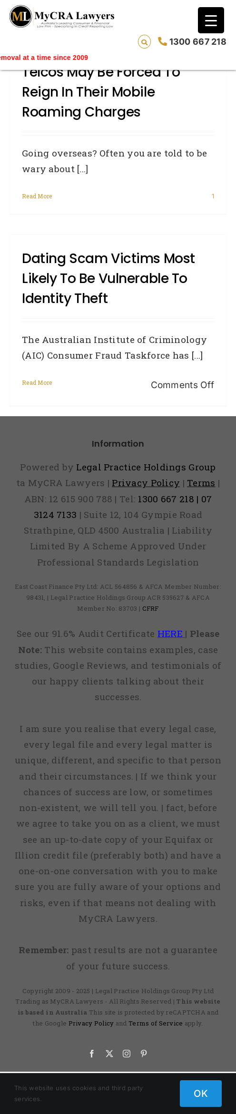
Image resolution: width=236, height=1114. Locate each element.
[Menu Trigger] (211, 20)
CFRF (150, 608)
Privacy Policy (91, 1023)
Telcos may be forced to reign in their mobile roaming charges (101, 92)
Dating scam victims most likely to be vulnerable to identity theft (108, 278)
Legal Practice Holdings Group (146, 467)
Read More (37, 196)
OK (201, 1093)
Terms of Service (155, 1023)
